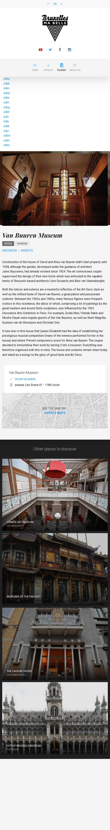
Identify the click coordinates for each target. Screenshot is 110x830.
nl (61, 3)
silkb (6, 83)
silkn (6, 140)
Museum (22, 243)
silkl (6, 131)
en (55, 3)
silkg (6, 107)
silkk (6, 126)
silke (6, 97)
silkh (6, 112)
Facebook (9, 250)
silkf (6, 102)
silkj (6, 121)
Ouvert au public (25, 379)
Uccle (8, 243)
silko (6, 145)
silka (6, 79)
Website (27, 250)
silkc (6, 88)
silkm (6, 135)
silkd (6, 93)
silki (6, 116)
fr (48, 3)
